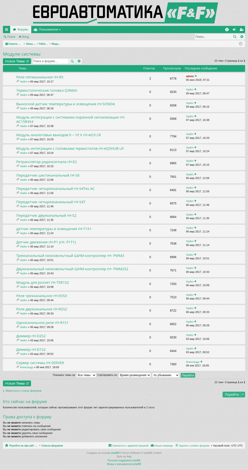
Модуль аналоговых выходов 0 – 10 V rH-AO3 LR (58, 135)
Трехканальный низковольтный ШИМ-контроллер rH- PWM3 (70, 255)
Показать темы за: (74, 374)
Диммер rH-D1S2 (31, 349)
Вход (25, 36)
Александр (26, 367)
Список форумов (63, 445)
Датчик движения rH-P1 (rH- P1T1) (46, 242)
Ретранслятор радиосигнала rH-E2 (46, 161)
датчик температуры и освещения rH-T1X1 (54, 228)
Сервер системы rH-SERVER (40, 362)
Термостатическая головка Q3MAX (46, 90)
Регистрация (44, 36)
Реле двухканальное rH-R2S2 (41, 309)
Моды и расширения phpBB (124, 464)
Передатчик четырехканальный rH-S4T (50, 202)
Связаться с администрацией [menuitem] (130, 445)
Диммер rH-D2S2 (31, 336)
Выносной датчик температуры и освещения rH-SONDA (65, 104)
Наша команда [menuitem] (164, 445)
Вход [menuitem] (235, 30)
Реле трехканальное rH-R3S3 (41, 295)
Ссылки (7, 30)
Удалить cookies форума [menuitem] (194, 445)
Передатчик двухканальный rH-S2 (46, 215)
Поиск (11, 36)
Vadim (23, 81)
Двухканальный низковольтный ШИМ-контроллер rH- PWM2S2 (72, 269)
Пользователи (95, 29)
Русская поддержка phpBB (124, 460)
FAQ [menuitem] (228, 30)
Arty (129, 456)
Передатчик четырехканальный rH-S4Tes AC (55, 188)
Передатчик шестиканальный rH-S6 (47, 175)
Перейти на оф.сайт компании (33, 29)
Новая (15, 61)
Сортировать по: (124, 374)
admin (190, 76)
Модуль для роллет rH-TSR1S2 (42, 282)
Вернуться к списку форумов (23, 390)
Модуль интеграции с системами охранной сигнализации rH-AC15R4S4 (70, 119)
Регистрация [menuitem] (242, 30)
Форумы (69, 29)
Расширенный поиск (241, 37)
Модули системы (21, 54)
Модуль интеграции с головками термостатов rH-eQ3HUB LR (70, 148)
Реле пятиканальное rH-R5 (39, 77)
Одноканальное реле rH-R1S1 (42, 322)
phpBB (115, 452)
